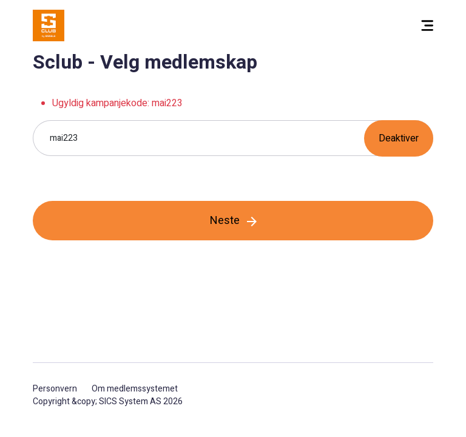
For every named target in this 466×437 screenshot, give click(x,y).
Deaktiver (399, 138)
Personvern (55, 388)
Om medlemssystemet (135, 388)
